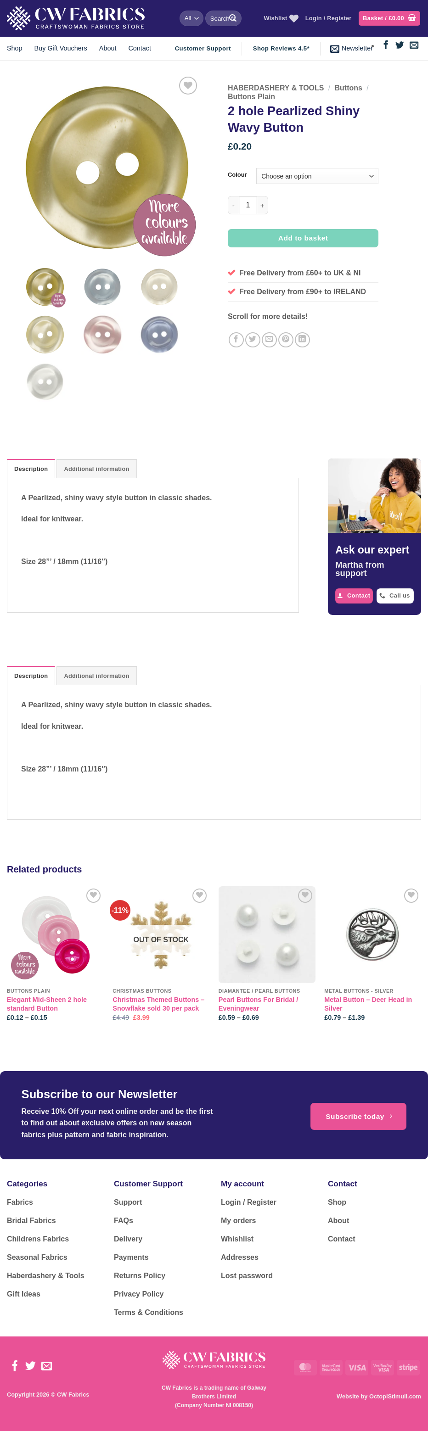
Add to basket (303, 238)
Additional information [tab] (96, 468)
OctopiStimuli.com (395, 1396)
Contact (139, 48)
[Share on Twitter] (252, 339)
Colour (237, 175)
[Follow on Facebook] (386, 45)
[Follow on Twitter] (399, 45)
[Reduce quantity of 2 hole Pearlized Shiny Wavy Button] (233, 205)
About (108, 48)
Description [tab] (31, 468)
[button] (389, 18)
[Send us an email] (414, 45)
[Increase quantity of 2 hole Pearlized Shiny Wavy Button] (262, 205)
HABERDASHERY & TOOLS (276, 88)
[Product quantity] (248, 205)
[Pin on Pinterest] (285, 339)
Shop (15, 48)
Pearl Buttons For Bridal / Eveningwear (258, 1004)
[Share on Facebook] (236, 339)
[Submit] (233, 18)
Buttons (348, 88)
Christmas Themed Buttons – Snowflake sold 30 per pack (158, 1004)
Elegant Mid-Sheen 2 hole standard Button (47, 1004)
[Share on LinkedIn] (302, 339)
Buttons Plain (251, 97)
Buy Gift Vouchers (60, 48)
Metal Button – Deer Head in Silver (368, 1004)
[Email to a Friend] (269, 339)
